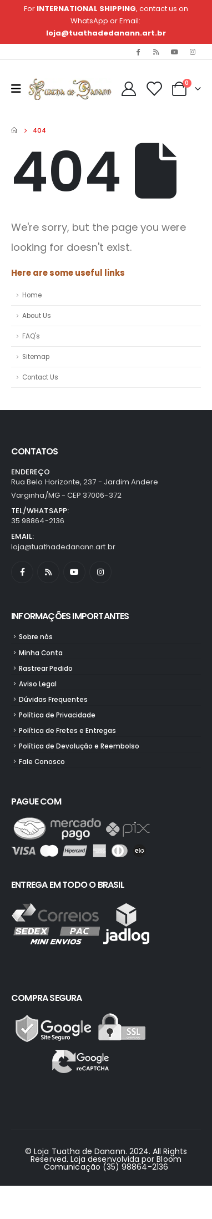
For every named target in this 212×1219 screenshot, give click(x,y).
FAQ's (31, 336)
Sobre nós (36, 637)
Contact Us (40, 377)
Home (32, 295)
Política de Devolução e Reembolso (79, 746)
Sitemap (35, 356)
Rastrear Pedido (46, 668)
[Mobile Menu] (19, 88)
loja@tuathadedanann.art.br (106, 33)
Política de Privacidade (57, 715)
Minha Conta (41, 653)
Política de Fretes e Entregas (67, 730)
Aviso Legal (38, 684)
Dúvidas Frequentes (53, 699)
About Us (36, 315)
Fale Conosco (42, 761)
